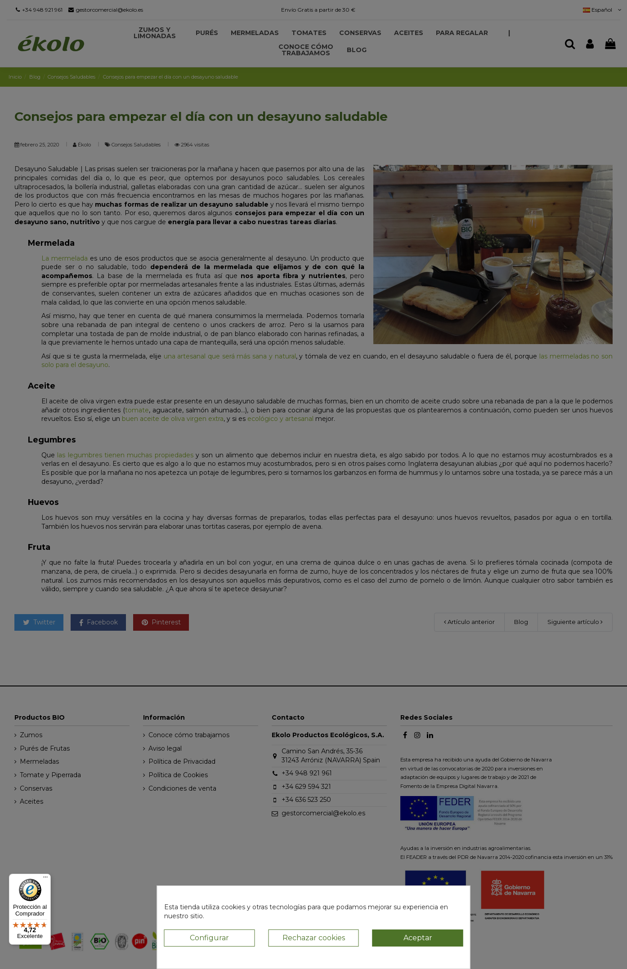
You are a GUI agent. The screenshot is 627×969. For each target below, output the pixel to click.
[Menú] (45, 879)
